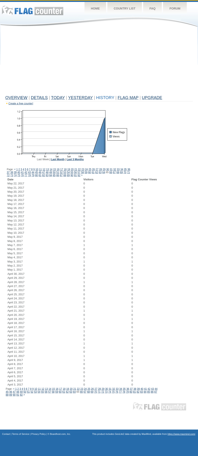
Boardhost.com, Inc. (60, 434)
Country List (125, 8)
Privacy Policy (38, 434)
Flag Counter (32, 10)
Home (95, 8)
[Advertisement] (99, 61)
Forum (174, 8)
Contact (6, 434)
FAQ (153, 8)
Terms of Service (20, 434)
